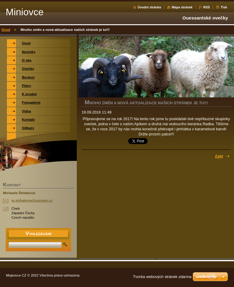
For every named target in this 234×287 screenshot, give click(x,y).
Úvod (6, 29)
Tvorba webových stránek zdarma (162, 276)
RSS (206, 7)
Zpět (219, 156)
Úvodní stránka (149, 7)
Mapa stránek (182, 7)
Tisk (223, 7)
